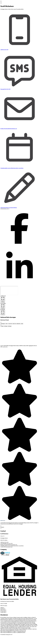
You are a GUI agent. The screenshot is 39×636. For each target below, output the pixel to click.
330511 (5, 605)
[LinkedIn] (19, 285)
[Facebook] (19, 247)
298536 (5, 540)
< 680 (22, 323)
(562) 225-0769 (5, 542)
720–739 (10, 323)
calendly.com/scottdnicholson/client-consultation (14, 545)
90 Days (9, 326)
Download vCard (9, 546)
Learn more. (5, 346)
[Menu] (0, 1)
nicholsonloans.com (4, 208)
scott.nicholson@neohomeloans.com (10, 544)
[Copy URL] (8, 208)
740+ (6, 323)
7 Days (2, 326)
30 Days (5, 326)
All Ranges (3, 323)
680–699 (18, 323)
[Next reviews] (0, 528)
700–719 (14, 323)
